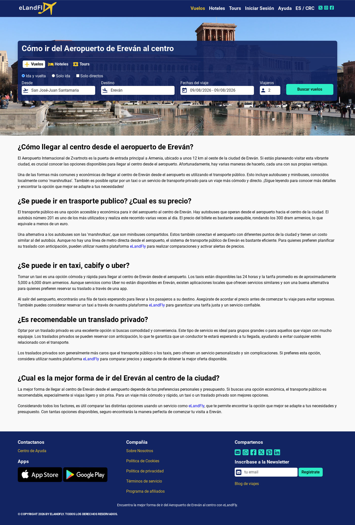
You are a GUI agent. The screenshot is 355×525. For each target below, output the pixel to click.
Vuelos (198, 8)
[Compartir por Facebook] (253, 455)
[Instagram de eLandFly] (327, 7)
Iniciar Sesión (259, 8)
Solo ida (61, 76)
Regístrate (311, 472)
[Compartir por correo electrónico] (238, 455)
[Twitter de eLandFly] (321, 7)
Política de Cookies (142, 461)
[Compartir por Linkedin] (277, 455)
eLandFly (138, 246)
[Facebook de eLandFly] (332, 7)
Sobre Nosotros (139, 450)
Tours (235, 8)
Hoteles (217, 8)
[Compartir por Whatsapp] (245, 455)
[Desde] (61, 90)
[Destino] (141, 90)
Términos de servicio (144, 481)
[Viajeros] (273, 90)
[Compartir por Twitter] (261, 455)
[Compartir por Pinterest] (269, 455)
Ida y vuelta (34, 76)
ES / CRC (305, 8)
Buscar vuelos (309, 89)
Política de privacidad (145, 471)
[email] (269, 472)
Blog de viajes (247, 483)
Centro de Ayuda (32, 450)
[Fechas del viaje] (220, 90)
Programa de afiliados (145, 491)
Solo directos (89, 76)
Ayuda (285, 8)
